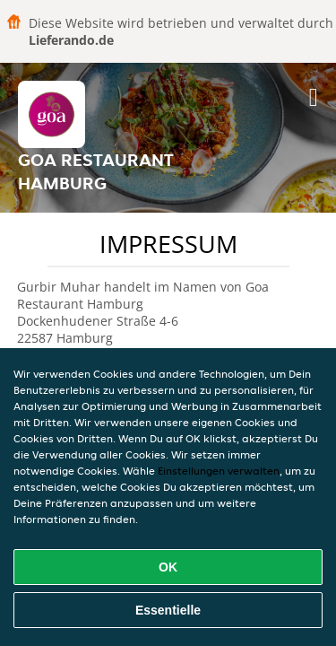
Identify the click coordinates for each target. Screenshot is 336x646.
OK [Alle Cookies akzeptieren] (168, 567)
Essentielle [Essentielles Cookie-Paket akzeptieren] (168, 610)
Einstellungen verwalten (219, 470)
